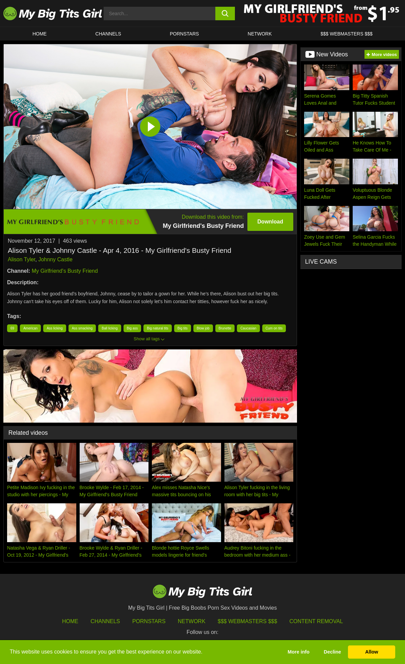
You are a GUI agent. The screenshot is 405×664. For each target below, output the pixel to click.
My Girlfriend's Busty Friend (65, 271)
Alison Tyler (21, 259)
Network (260, 33)
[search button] (225, 13)
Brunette (225, 328)
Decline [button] (332, 652)
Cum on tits (274, 328)
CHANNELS (108, 33)
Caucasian (248, 328)
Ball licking (109, 328)
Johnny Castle (55, 259)
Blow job (203, 328)
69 (12, 328)
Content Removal (316, 621)
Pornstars (184, 33)
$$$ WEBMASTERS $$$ (347, 33)
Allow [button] (371, 652)
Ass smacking (82, 328)
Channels (105, 621)
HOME (39, 33)
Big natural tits (157, 328)
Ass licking (54, 328)
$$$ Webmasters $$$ (247, 621)
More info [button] (298, 652)
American (30, 328)
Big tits (183, 328)
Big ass (132, 328)
